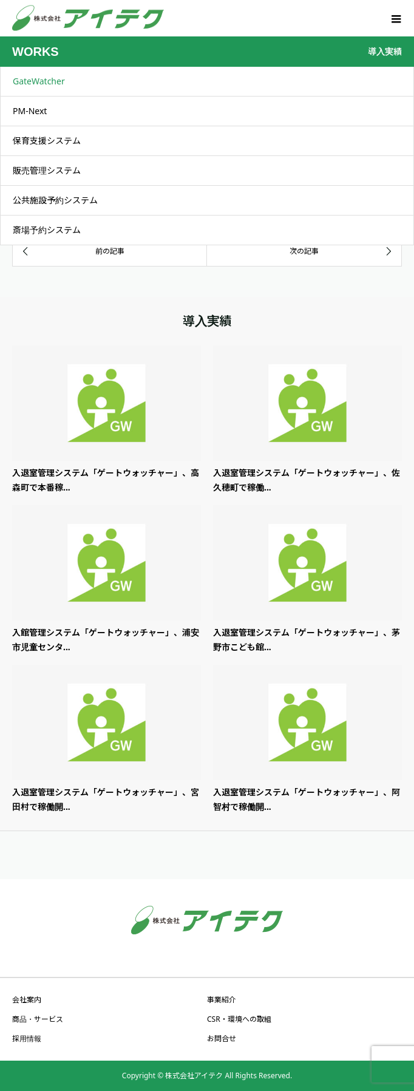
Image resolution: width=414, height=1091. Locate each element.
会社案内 (26, 999)
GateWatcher (39, 81)
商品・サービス (37, 1019)
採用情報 (26, 1038)
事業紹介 (221, 999)
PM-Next (30, 111)
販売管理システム (47, 170)
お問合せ (221, 1038)
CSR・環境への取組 (239, 1019)
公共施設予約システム (55, 200)
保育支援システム (47, 140)
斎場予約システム (47, 230)
